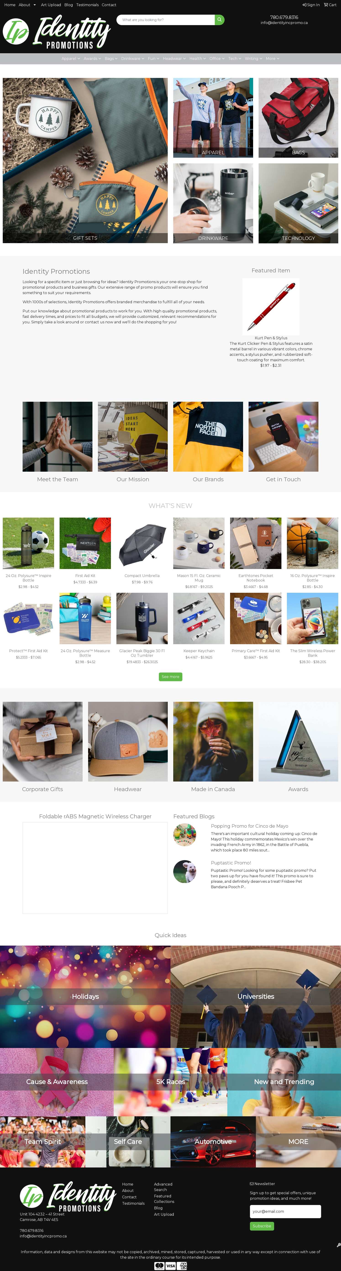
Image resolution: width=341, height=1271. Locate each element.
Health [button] (195, 58)
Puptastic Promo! (231, 863)
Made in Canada (213, 789)
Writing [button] (251, 58)
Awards (298, 789)
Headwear (128, 789)
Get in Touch (283, 479)
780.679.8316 (284, 17)
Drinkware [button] (130, 58)
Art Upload (51, 5)
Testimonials (87, 5)
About (24, 5)
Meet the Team (57, 479)
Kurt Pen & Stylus (271, 338)
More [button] (270, 58)
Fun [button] (151, 58)
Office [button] (215, 58)
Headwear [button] (172, 58)
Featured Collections (164, 1199)
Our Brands (208, 479)
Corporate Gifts (42, 789)
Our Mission (133, 479)
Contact (109, 5)
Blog (68, 5)
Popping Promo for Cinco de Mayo (249, 826)
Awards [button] (90, 58)
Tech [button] (232, 58)
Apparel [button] (69, 58)
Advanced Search (163, 1187)
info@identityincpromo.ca (284, 23)
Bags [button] (109, 58)
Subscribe (262, 1226)
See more (170, 677)
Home (10, 5)
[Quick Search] (165, 20)
